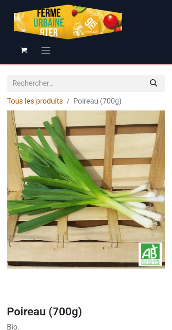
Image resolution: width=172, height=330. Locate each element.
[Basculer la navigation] (45, 50)
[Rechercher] (153, 83)
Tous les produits (35, 101)
